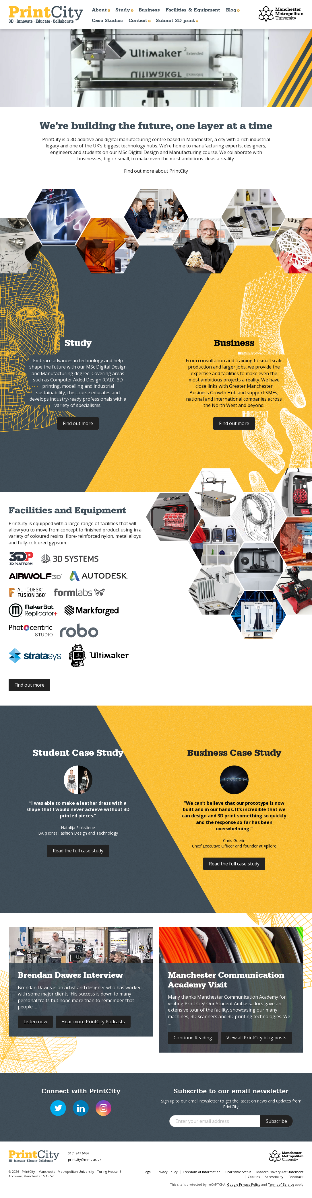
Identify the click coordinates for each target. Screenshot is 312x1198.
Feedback (295, 1176)
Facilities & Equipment (193, 10)
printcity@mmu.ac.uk (84, 1159)
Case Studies (107, 20)
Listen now (35, 1021)
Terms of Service (281, 1184)
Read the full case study (78, 851)
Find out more (78, 423)
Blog (231, 10)
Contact (138, 20)
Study (122, 10)
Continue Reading (193, 1038)
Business (149, 10)
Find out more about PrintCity (156, 171)
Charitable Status (238, 1172)
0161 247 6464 (78, 1153)
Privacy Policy (167, 1172)
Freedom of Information (201, 1172)
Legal (148, 1172)
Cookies (254, 1176)
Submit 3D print (175, 20)
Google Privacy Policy (243, 1184)
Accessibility (274, 1176)
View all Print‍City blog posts (256, 1038)
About (99, 10)
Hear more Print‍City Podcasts (93, 1021)
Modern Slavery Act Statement (279, 1172)
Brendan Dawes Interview (70, 976)
